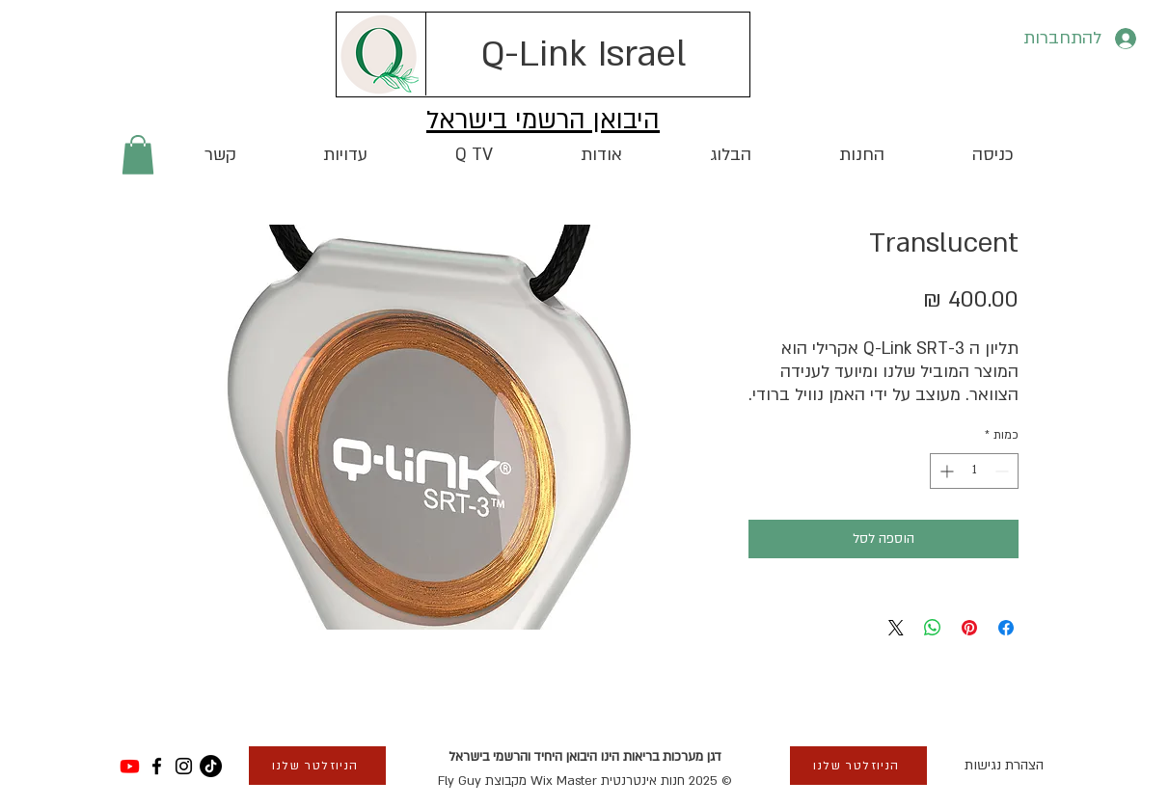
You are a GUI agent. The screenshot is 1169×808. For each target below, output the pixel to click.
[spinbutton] (974, 471)
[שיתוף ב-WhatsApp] (932, 627)
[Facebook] (157, 766)
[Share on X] (896, 627)
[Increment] (945, 471)
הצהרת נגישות (1004, 765)
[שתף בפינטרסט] (969, 627)
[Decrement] (1004, 471)
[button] (138, 155)
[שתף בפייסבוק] (1006, 627)
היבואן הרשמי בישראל (543, 120)
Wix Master (563, 781)
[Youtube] (130, 766)
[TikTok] (211, 766)
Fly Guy (459, 781)
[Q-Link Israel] (584, 54)
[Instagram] (184, 766)
